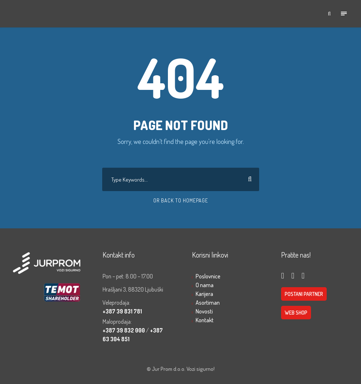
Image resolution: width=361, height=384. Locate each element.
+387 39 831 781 (122, 311)
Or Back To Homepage (180, 200)
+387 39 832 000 (124, 330)
